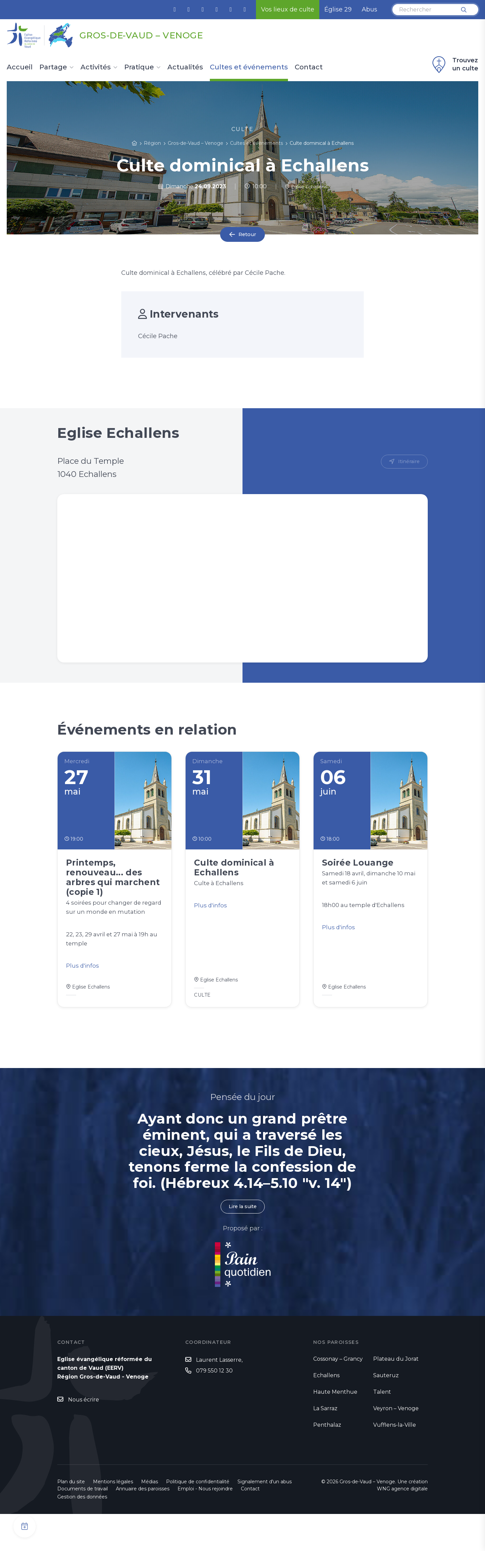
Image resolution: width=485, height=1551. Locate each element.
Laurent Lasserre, (219, 1397)
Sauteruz (386, 1412)
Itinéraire (408, 462)
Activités (95, 67)
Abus (369, 9)
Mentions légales (113, 1519)
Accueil (20, 67)
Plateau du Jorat (396, 1396)
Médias (149, 1519)
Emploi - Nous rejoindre (205, 1526)
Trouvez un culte (454, 64)
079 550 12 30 (214, 1408)
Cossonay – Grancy (338, 1396)
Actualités (185, 67)
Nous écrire (83, 1437)
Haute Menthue (335, 1429)
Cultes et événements (249, 67)
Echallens (326, 1412)
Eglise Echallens (306, 186)
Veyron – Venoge (396, 1445)
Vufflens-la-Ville (394, 1462)
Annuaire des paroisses (142, 1526)
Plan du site (71, 1519)
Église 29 (338, 9)
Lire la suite (242, 1243)
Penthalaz (327, 1462)
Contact (309, 67)
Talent (382, 1429)
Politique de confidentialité (197, 1519)
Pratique (139, 67)
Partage (53, 67)
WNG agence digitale (402, 1526)
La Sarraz (325, 1445)
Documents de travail (82, 1526)
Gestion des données (82, 1534)
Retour (247, 234)
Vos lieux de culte (287, 9)
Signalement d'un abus (264, 1519)
